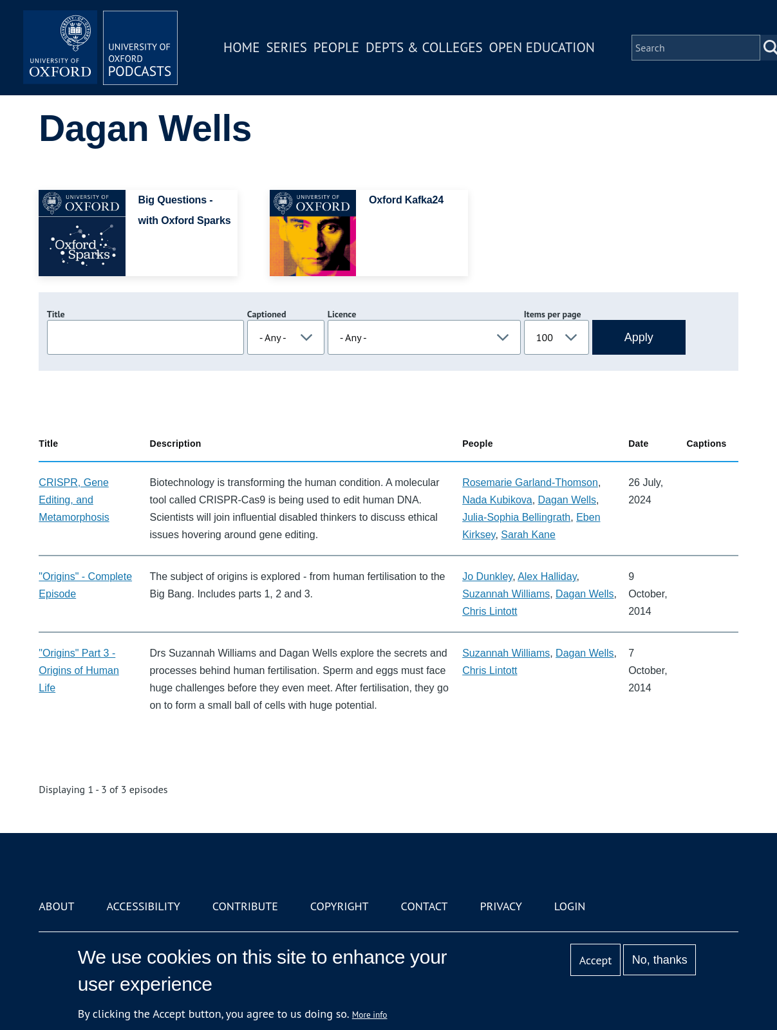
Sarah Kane (528, 534)
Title (56, 314)
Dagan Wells (567, 499)
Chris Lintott (489, 611)
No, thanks (660, 959)
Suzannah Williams (506, 593)
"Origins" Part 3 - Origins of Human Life (79, 670)
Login (570, 906)
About (56, 906)
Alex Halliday (547, 576)
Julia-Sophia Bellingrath (516, 517)
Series (286, 47)
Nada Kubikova (497, 499)
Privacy (500, 906)
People (336, 47)
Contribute (245, 906)
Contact (424, 906)
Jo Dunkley (487, 576)
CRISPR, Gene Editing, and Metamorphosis (74, 500)
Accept (595, 960)
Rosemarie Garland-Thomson (530, 482)
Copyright (339, 906)
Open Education (542, 47)
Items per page (552, 314)
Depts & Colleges (424, 47)
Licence (342, 314)
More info (370, 1014)
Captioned (266, 314)
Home (241, 47)
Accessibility (143, 906)
